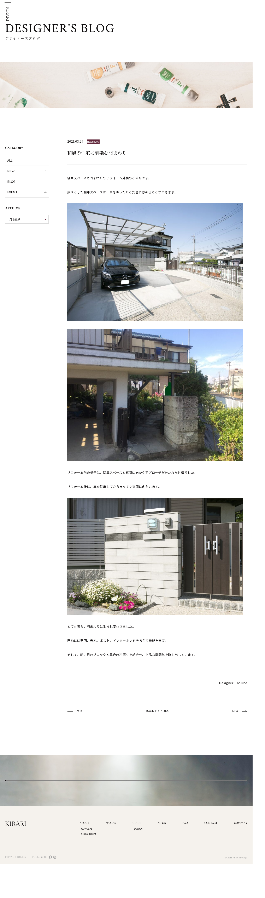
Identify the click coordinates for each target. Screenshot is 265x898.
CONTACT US (126, 797)
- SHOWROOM (88, 867)
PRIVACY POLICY (15, 890)
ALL (9, 160)
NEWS (11, 171)
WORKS (111, 857)
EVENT (12, 192)
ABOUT (84, 857)
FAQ (185, 857)
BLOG (11, 181)
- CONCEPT (86, 862)
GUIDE (136, 857)
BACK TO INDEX (157, 711)
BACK (78, 711)
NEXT (236, 711)
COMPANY (240, 857)
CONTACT (210, 857)
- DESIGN (137, 862)
